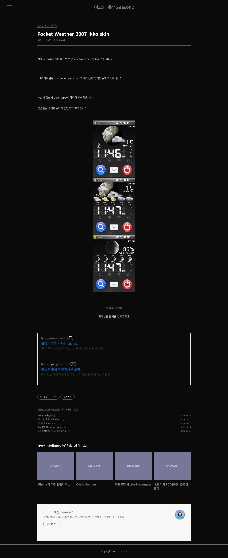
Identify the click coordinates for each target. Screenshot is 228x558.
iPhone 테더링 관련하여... (49, 419)
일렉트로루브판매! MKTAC (59, 343)
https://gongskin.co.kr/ (55, 364)
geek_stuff (44, 409)
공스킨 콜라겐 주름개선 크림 (60, 369)
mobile (56, 409)
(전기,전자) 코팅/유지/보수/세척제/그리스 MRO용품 (72, 348)
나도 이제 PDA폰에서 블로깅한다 (52, 430)
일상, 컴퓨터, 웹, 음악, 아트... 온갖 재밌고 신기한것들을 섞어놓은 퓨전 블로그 (83, 517)
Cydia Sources (44, 423)
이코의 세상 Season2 (114, 7)
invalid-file (114, 308)
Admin (123, 551)
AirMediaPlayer (44, 415)
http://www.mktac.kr (54, 338)
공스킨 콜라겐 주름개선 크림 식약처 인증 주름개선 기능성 (75, 374)
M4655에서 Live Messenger (50, 427)
